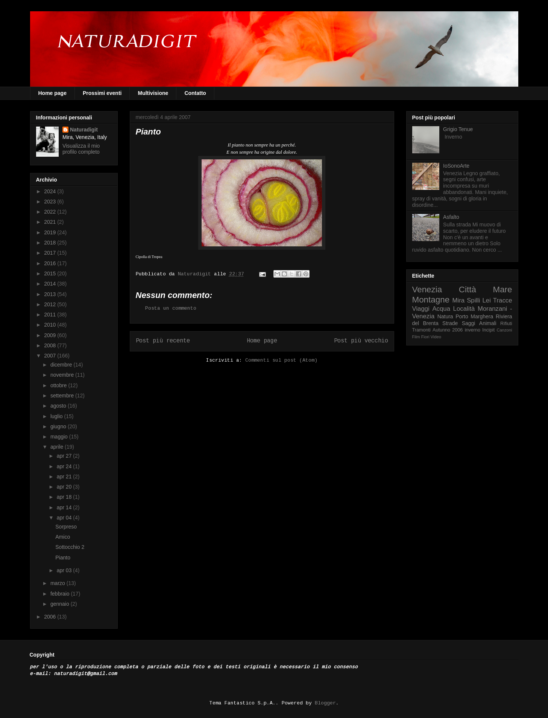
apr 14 (65, 507)
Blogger (325, 703)
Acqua (441, 308)
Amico (62, 537)
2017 (50, 253)
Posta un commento (170, 308)
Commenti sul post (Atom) (281, 360)
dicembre (61, 365)
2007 (50, 356)
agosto (59, 406)
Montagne (431, 299)
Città (467, 289)
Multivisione (153, 93)
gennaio (60, 604)
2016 (50, 263)
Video (436, 337)
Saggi (468, 323)
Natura (445, 316)
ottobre (59, 385)
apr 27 (65, 456)
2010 (50, 325)
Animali (487, 323)
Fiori (425, 337)
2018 (50, 243)
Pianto (62, 558)
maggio (59, 437)
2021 (50, 222)
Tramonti (421, 330)
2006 (50, 617)
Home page (52, 93)
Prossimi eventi (102, 93)
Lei (487, 300)
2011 (50, 315)
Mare (502, 289)
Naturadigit (196, 274)
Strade (450, 323)
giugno (59, 426)
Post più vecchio (361, 341)
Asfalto (451, 217)
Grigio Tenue (458, 129)
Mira (458, 300)
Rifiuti (506, 323)
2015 (50, 273)
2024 (50, 191)
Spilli (473, 300)
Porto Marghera (474, 316)
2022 (50, 212)
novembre (62, 375)
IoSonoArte (456, 166)
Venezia (427, 289)
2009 (50, 335)
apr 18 (65, 497)
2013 (50, 294)
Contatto (195, 93)
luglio (57, 416)
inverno (472, 330)
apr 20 (65, 487)
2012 (50, 304)
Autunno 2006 (448, 330)
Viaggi (421, 308)
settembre (62, 396)
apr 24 (65, 466)
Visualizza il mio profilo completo (81, 149)
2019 (50, 232)
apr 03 (65, 570)
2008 (50, 345)
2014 (50, 284)
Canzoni (504, 330)
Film (416, 337)
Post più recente (163, 341)
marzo (58, 583)
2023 (50, 202)
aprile (57, 447)
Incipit (488, 330)
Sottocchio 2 (69, 547)
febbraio (60, 594)
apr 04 (65, 518)
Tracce (502, 300)
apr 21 (65, 477)
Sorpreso (66, 527)
